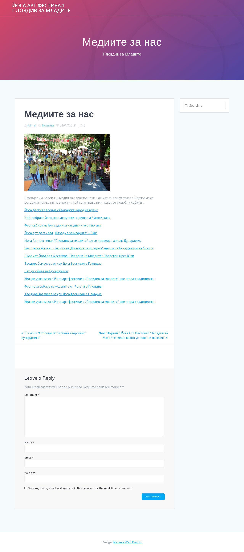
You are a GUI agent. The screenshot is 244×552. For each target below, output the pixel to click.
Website (29, 477)
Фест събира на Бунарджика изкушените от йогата (62, 225)
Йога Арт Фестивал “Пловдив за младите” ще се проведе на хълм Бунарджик (82, 241)
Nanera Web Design (127, 542)
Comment (31, 399)
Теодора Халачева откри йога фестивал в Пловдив (63, 263)
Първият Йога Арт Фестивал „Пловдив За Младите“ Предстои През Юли (79, 256)
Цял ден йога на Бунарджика (46, 271)
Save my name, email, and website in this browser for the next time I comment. (80, 493)
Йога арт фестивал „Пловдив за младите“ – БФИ (60, 233)
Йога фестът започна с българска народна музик (61, 210)
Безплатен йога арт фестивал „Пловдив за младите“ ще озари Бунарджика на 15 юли (88, 248)
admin (31, 125)
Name (29, 447)
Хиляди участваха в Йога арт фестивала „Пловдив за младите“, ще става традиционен (89, 279)
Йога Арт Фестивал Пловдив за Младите (41, 8)
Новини (48, 125)
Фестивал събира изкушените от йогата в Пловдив (63, 286)
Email (29, 462)
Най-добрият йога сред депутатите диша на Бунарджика (67, 218)
